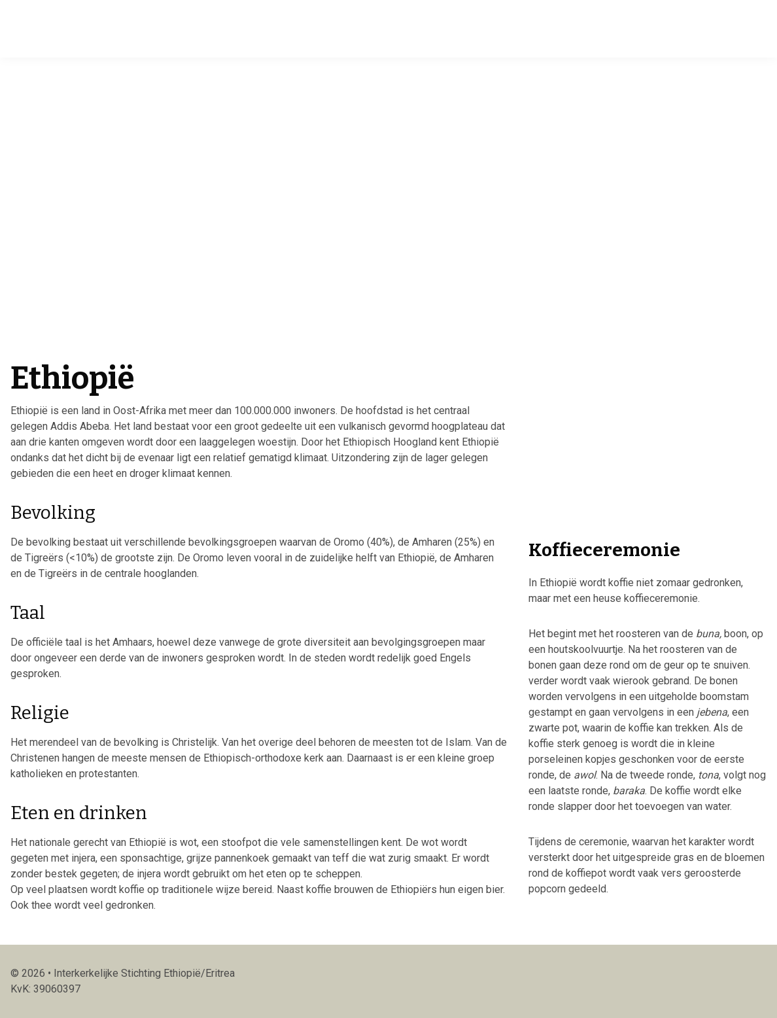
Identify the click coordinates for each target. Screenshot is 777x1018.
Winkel (483, 27)
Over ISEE (276, 27)
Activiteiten (551, 27)
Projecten (347, 27)
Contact (681, 27)
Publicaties (418, 27)
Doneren (623, 27)
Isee (28, 27)
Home (160, 27)
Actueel (210, 27)
